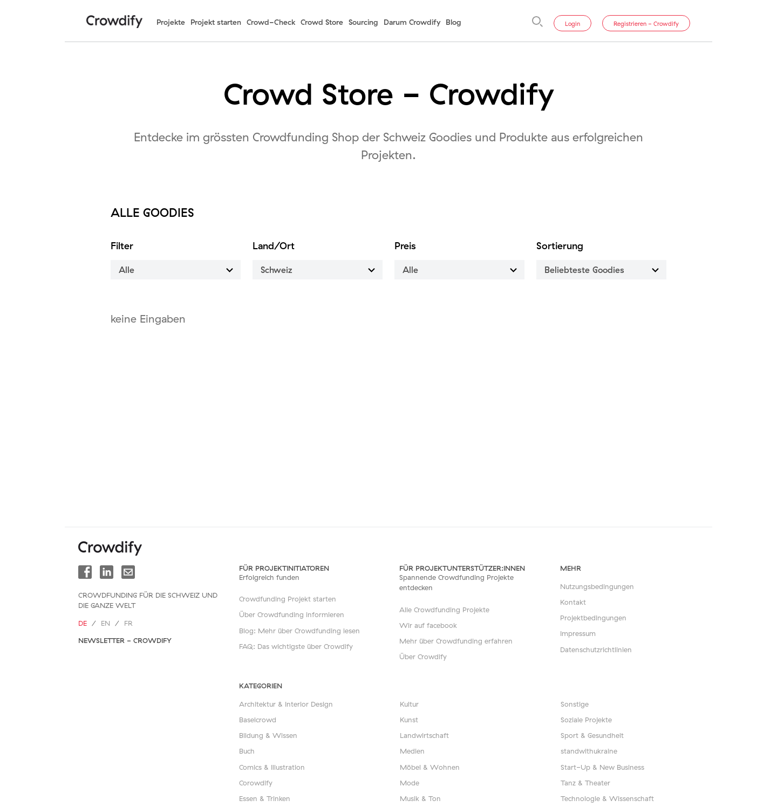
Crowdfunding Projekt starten (287, 598)
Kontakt (573, 602)
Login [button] (572, 24)
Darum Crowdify (412, 22)
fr (128, 623)
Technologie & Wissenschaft (607, 798)
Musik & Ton (420, 798)
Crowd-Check (271, 22)
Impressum (578, 633)
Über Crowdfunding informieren (291, 614)
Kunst (409, 719)
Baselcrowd (257, 719)
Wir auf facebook (428, 625)
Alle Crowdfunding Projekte (444, 609)
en (105, 623)
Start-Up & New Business (602, 767)
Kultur (409, 704)
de (82, 623)
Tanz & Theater (585, 782)
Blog (453, 22)
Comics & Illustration (272, 767)
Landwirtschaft (424, 735)
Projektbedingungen (593, 617)
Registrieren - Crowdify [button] (646, 24)
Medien (412, 751)
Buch (247, 751)
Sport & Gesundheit (592, 735)
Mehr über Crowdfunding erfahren (456, 641)
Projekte (170, 22)
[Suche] (537, 21)
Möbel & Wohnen (430, 767)
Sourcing (363, 22)
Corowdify (255, 782)
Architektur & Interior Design (286, 704)
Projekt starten (215, 22)
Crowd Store (322, 22)
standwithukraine (589, 751)
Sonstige (575, 704)
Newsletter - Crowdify (125, 640)
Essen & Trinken (264, 798)
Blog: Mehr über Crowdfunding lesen (299, 630)
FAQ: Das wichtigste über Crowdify (296, 646)
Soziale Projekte (586, 719)
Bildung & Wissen (268, 735)
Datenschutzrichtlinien (596, 649)
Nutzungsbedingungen (597, 586)
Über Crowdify (423, 656)
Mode (409, 782)
